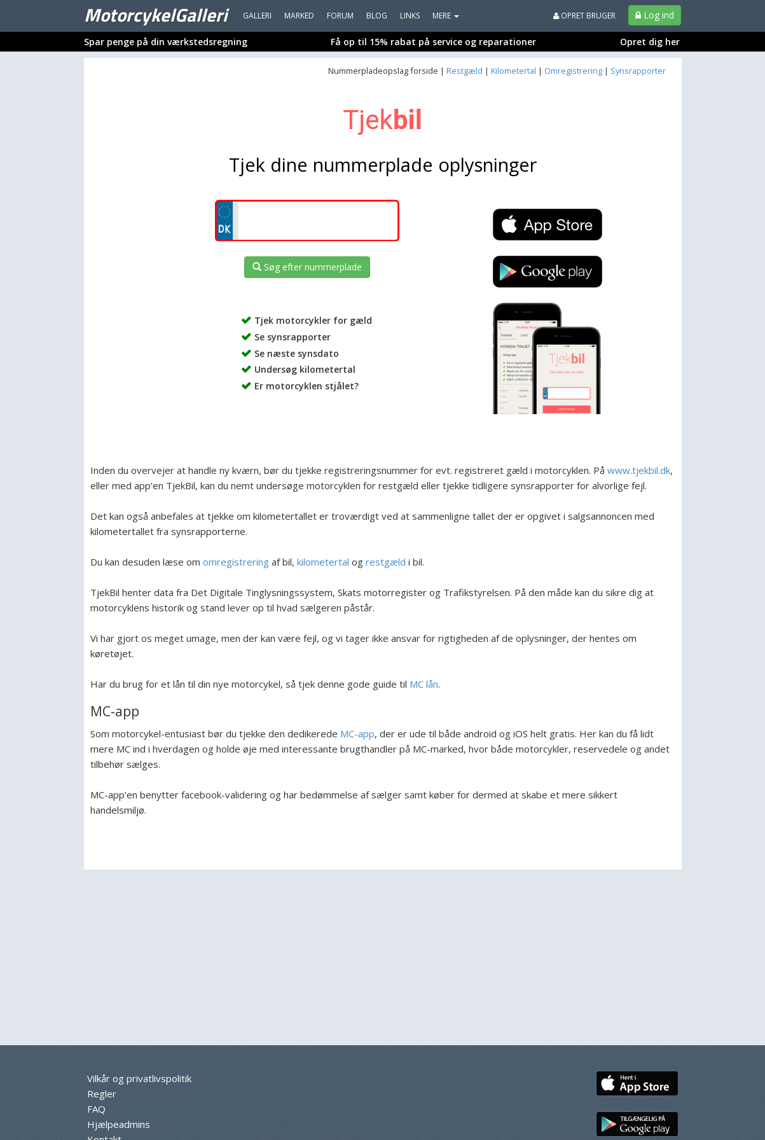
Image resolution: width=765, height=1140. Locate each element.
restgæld (386, 561)
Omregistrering (573, 70)
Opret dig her (650, 42)
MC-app (357, 733)
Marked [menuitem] (299, 15)
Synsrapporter (638, 70)
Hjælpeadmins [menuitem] (118, 1124)
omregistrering (236, 561)
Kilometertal (513, 70)
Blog (376, 15)
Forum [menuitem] (340, 15)
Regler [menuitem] (101, 1093)
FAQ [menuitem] (96, 1108)
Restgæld (464, 70)
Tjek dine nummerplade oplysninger (383, 164)
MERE (445, 15)
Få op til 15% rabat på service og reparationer (433, 42)
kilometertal (323, 561)
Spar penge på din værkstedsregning (165, 42)
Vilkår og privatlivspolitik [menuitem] (139, 1078)
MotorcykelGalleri (155, 15)
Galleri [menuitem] (257, 15)
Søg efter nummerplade (307, 267)
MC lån (424, 684)
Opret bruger (584, 15)
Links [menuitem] (410, 15)
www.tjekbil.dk (638, 470)
